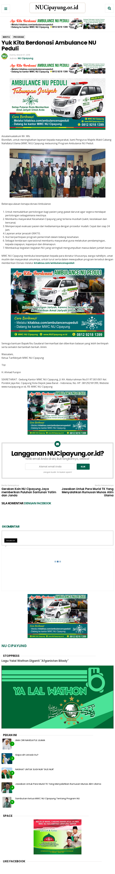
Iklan (45, 869)
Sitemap (80, 869)
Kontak (54, 869)
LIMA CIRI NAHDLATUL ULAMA (30, 727)
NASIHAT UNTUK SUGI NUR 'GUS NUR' (34, 757)
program (18, 37)
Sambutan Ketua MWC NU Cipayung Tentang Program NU (47, 786)
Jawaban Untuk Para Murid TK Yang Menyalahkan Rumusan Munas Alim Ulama (88, 492)
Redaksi (35, 869)
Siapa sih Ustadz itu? (26, 742)
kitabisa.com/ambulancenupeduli (54, 263)
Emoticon (10, 528)
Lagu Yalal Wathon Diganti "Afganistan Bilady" (35, 648)
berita (6, 37)
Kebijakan (67, 869)
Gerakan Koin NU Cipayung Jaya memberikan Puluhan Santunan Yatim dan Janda (28, 492)
